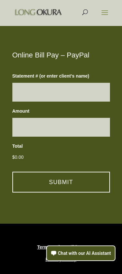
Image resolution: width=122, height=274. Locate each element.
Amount (21, 111)
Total (17, 146)
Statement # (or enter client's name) (50, 76)
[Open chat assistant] (80, 253)
